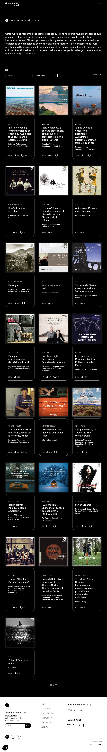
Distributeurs (48, 722)
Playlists (45, 708)
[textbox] (17, 75)
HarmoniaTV (46, 717)
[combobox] (17, 75)
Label (44, 704)
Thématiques (47, 713)
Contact (45, 727)
